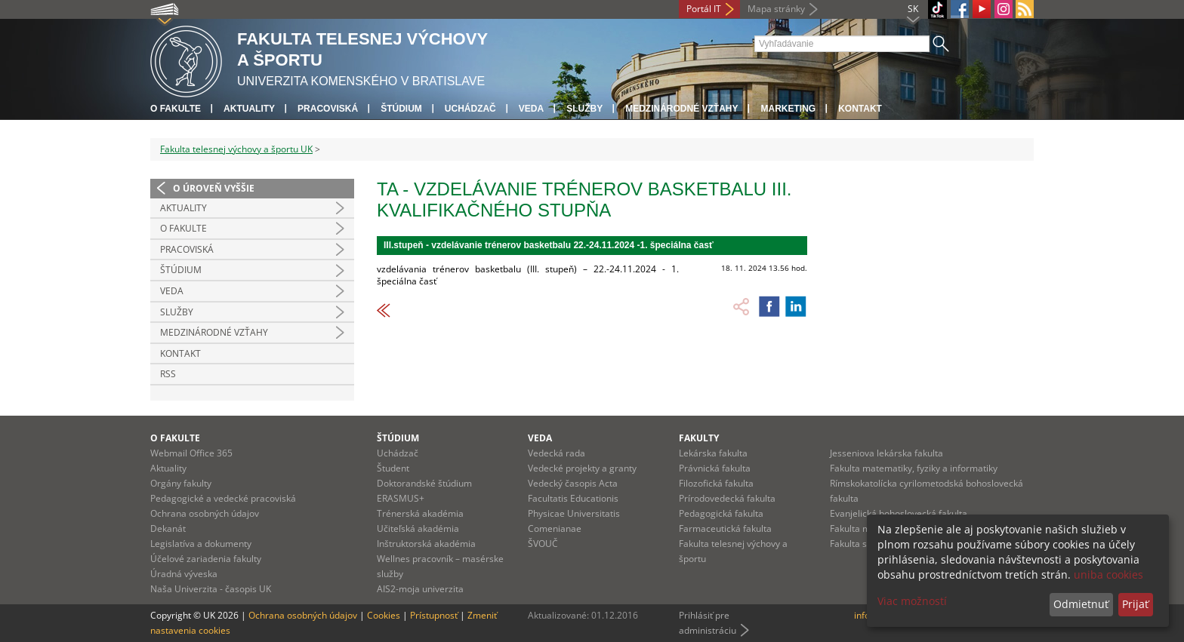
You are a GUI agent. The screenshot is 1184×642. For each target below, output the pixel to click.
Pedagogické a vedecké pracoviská (223, 498)
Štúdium (401, 108)
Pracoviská (328, 108)
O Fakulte (183, 228)
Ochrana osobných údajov (204, 513)
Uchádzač (397, 453)
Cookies (383, 615)
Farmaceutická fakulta (725, 528)
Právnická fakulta (715, 468)
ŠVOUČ (543, 543)
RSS (168, 373)
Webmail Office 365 (191, 453)
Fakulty (699, 438)
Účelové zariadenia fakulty (205, 558)
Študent (393, 468)
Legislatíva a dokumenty (200, 543)
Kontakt (860, 108)
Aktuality (249, 108)
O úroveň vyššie (213, 188)
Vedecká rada (556, 453)
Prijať (1135, 604)
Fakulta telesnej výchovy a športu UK (236, 149)
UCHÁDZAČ (470, 108)
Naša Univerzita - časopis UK (210, 588)
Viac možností (912, 601)
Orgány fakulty (180, 483)
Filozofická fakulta (716, 483)
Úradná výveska (183, 573)
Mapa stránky (776, 8)
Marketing (788, 108)
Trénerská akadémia (420, 513)
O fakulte (175, 108)
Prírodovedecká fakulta (727, 498)
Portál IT (703, 8)
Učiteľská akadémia (418, 528)
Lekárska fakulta (713, 453)
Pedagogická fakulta (721, 513)
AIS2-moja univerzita (420, 588)
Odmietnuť (1080, 604)
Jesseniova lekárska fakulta (886, 453)
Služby (584, 108)
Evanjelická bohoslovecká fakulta (898, 513)
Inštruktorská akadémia (426, 543)
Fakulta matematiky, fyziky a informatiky (913, 468)
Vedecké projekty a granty (582, 468)
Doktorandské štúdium (424, 483)
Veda (531, 108)
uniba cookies (1108, 574)
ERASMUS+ (400, 498)
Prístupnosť (434, 615)
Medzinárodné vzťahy (681, 108)
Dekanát (168, 528)
